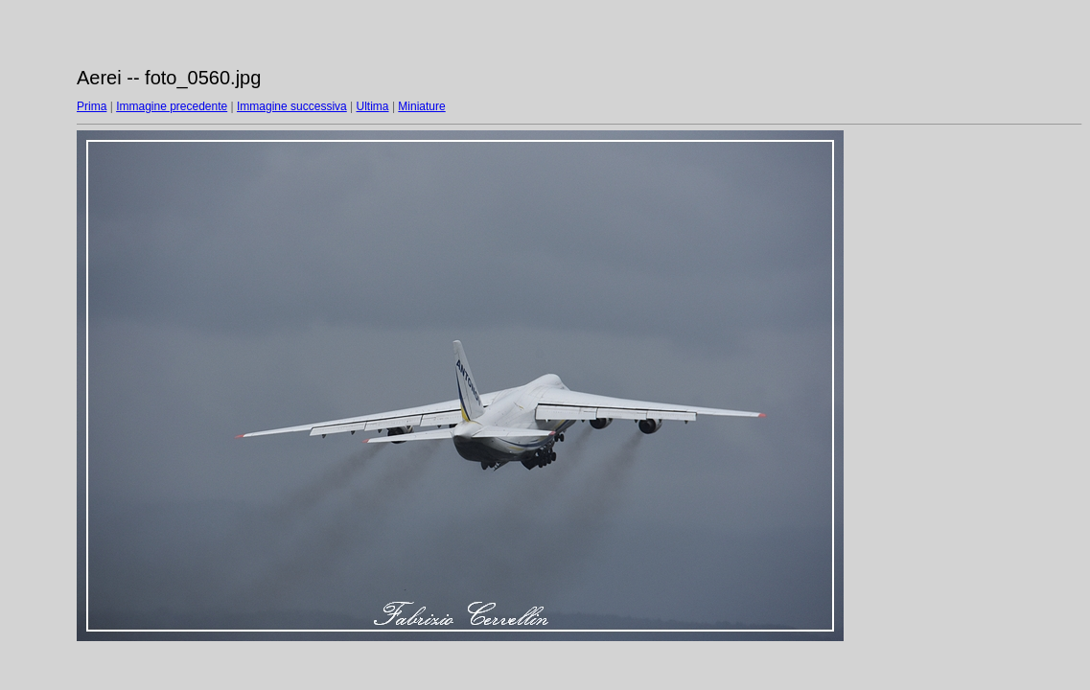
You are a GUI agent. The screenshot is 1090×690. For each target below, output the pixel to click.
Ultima (373, 106)
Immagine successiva (292, 106)
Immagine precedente (171, 106)
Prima (91, 106)
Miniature (421, 106)
